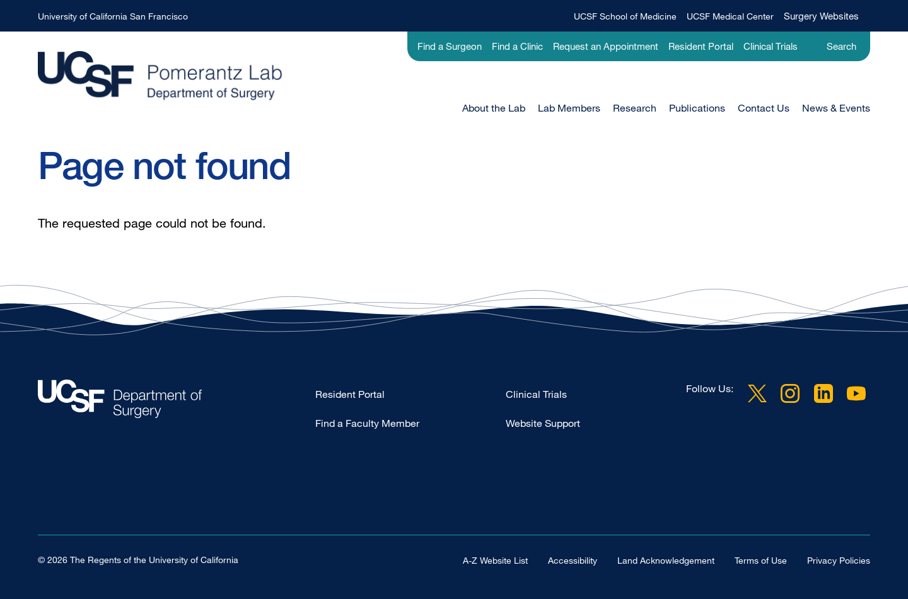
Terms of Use (761, 560)
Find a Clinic (517, 46)
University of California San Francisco (113, 16)
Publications (697, 108)
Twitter (757, 393)
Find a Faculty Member (367, 423)
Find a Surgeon (449, 46)
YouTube (856, 393)
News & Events (836, 108)
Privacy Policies (838, 560)
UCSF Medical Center (730, 16)
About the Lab (493, 108)
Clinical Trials (770, 46)
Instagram (790, 393)
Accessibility (572, 560)
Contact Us (763, 108)
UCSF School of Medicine (625, 16)
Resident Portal (700, 46)
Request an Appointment (605, 46)
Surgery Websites (821, 15)
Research (634, 108)
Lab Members (569, 108)
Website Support (543, 423)
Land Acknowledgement (665, 560)
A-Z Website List (495, 560)
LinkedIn (823, 393)
